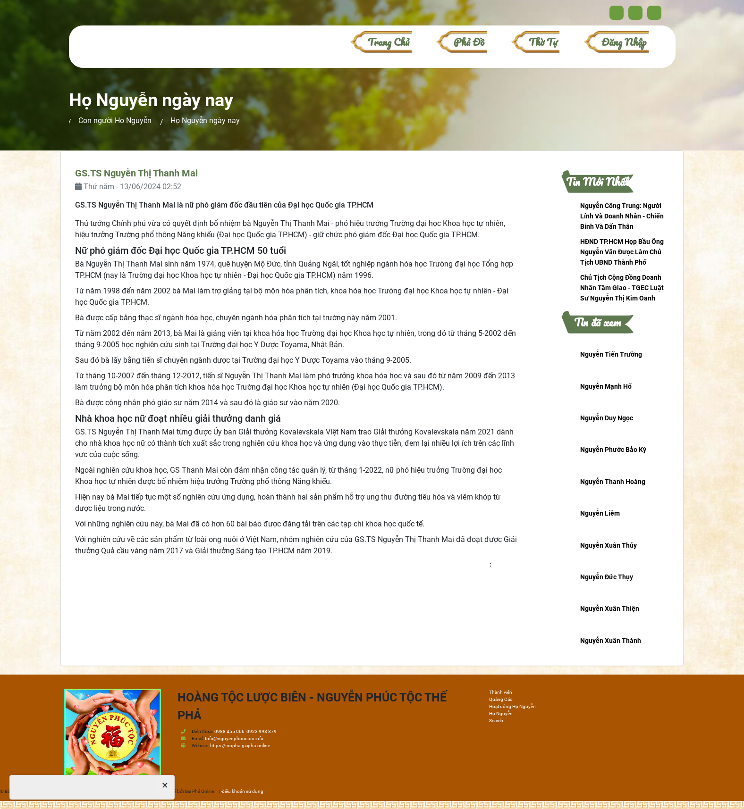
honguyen (506, 564)
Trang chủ (388, 42)
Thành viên (500, 692)
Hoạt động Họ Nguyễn (512, 706)
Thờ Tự (543, 42)
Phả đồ (469, 42)
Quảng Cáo (501, 699)
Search (496, 720)
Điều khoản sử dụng (242, 791)
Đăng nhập (623, 42)
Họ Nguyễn (501, 713)
